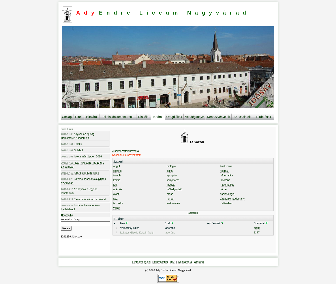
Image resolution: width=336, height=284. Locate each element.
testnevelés (173, 203)
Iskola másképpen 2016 (81, 156)
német (223, 189)
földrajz (224, 170)
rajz (115, 198)
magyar (171, 184)
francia (117, 175)
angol (116, 166)
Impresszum (160, 261)
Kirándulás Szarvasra (80, 172)
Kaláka (71, 144)
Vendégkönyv (194, 117)
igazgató (171, 175)
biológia (171, 166)
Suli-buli (72, 150)
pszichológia (227, 194)
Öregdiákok (174, 117)
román (170, 198)
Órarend (199, 261)
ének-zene (226, 166)
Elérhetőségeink (141, 261)
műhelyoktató (174, 189)
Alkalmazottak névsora (125, 151)
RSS (173, 261)
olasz (116, 194)
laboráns (225, 180)
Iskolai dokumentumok (118, 117)
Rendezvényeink (218, 117)
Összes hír (67, 215)
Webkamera (185, 261)
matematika (227, 184)
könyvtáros (173, 180)
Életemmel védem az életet (83, 199)
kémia (116, 180)
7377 (257, 232)
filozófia (117, 170)
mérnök (117, 189)
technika (118, 203)
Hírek (78, 117)
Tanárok (157, 117)
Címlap (67, 117)
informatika (226, 175)
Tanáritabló (192, 213)
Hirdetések (263, 117)
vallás (116, 207)
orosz (170, 194)
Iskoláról (92, 117)
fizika (170, 170)
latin (115, 184)
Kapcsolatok (242, 117)
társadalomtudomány (232, 198)
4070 (257, 228)
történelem (226, 203)
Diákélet (143, 117)
